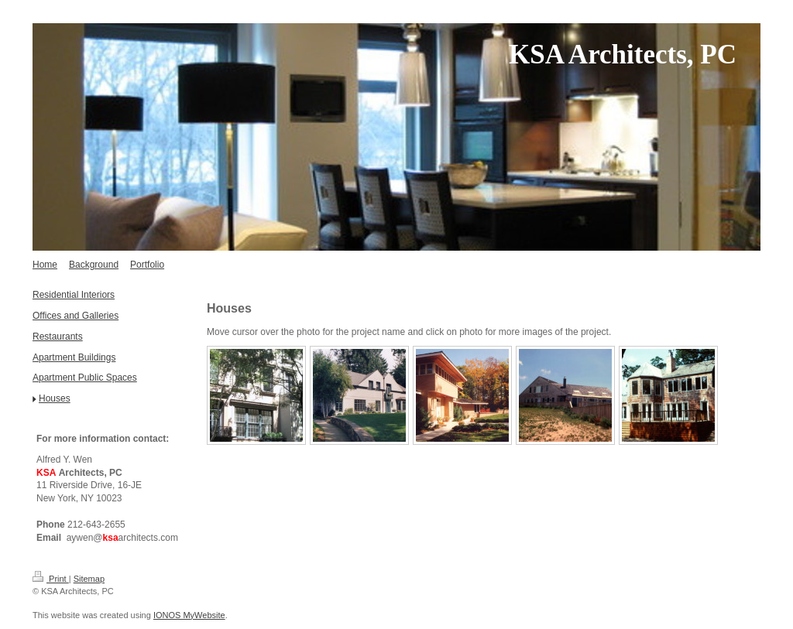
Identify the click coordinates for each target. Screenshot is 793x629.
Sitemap (89, 578)
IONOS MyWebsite (189, 615)
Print (51, 578)
